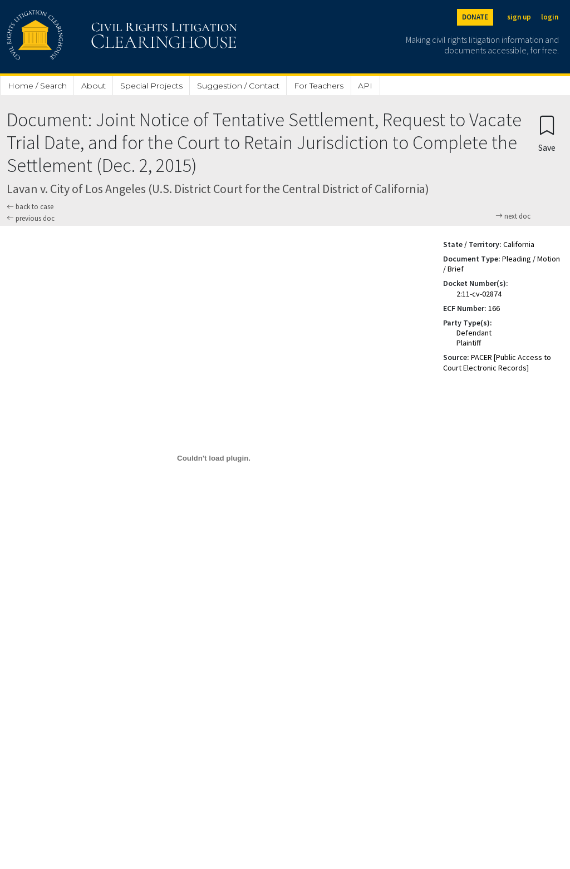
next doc (512, 216)
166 (494, 308)
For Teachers (318, 86)
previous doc (31, 218)
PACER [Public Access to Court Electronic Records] (497, 362)
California (518, 244)
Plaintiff (468, 343)
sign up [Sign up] (519, 17)
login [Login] (549, 17)
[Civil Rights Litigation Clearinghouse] (90, 36)
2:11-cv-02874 (479, 294)
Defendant (474, 333)
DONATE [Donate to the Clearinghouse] (475, 17)
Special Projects (151, 86)
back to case (30, 206)
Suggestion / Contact (238, 86)
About (93, 86)
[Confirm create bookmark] (546, 133)
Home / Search (37, 86)
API (365, 86)
